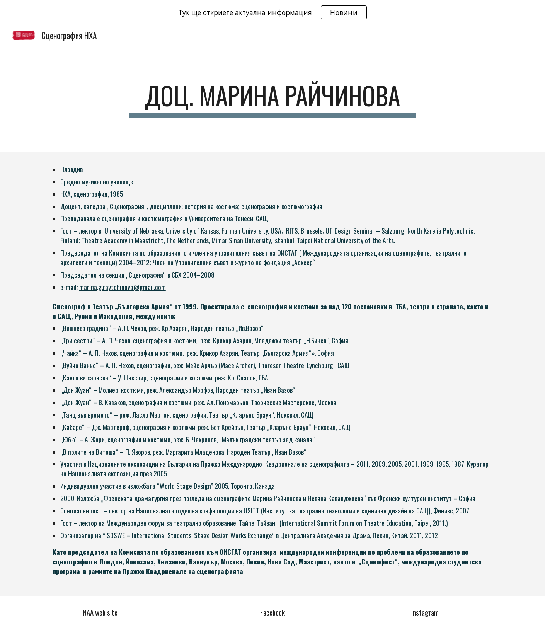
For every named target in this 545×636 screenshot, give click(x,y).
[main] (272, 99)
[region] (272, 12)
